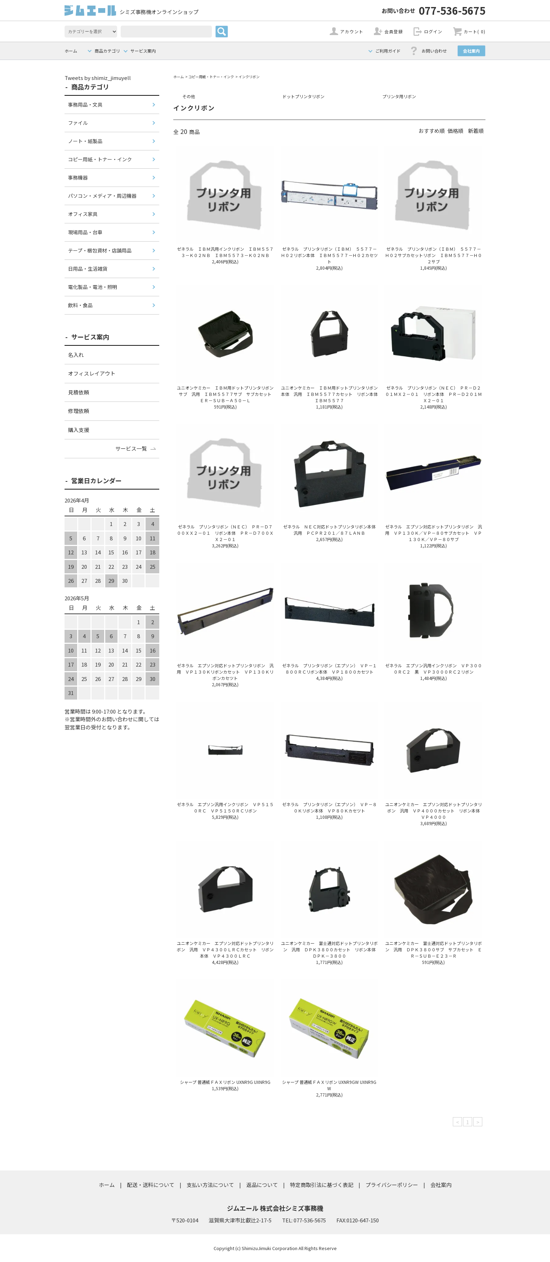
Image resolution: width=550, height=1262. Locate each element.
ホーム (71, 51)
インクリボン (249, 76)
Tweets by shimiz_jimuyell (98, 77)
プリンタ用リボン (399, 96)
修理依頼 (78, 410)
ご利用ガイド (388, 51)
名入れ (76, 354)
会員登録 (393, 31)
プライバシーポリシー (391, 1184)
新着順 (476, 130)
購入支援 (78, 429)
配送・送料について (150, 1184)
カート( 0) (474, 31)
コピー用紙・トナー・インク (211, 76)
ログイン (433, 31)
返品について (262, 1184)
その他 (188, 96)
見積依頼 (78, 392)
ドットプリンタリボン (303, 96)
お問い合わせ (434, 51)
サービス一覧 (131, 448)
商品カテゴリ (107, 51)
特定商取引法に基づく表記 (321, 1184)
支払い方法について (210, 1184)
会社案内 (471, 51)
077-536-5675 (433, 10)
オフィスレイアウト (91, 373)
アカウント (351, 31)
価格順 (455, 130)
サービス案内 (143, 51)
